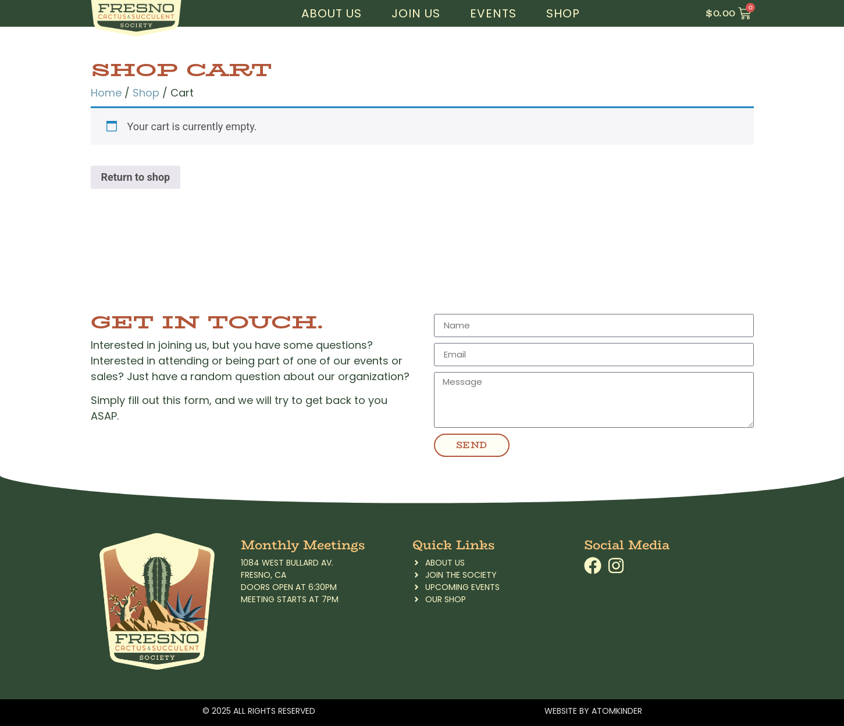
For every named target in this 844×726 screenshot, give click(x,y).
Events (493, 13)
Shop (563, 13)
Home (106, 92)
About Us (331, 13)
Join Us (415, 13)
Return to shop (135, 177)
